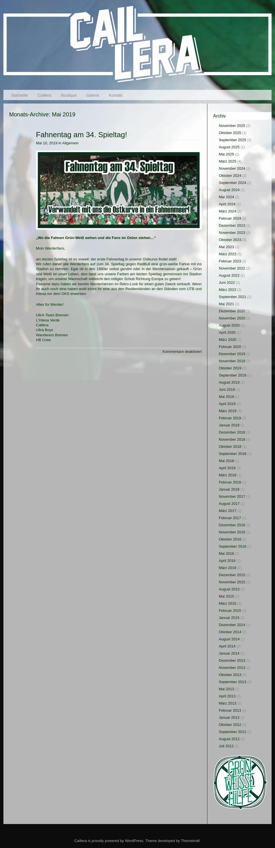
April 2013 (227, 696)
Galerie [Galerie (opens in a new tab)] (92, 95)
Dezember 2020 (232, 311)
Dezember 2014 (232, 625)
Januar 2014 (229, 653)
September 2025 (232, 140)
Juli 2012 (226, 746)
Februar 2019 (230, 418)
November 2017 (232, 496)
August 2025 (229, 147)
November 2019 (232, 361)
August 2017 (229, 503)
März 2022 (227, 290)
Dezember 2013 (232, 660)
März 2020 (227, 339)
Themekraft (190, 841)
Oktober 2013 (230, 675)
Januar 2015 (229, 618)
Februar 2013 (230, 710)
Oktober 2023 (230, 240)
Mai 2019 (226, 396)
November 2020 (232, 318)
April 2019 (227, 404)
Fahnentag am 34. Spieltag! (81, 134)
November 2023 (232, 232)
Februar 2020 (230, 347)
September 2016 (232, 546)
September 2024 (232, 183)
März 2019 (227, 411)
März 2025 (227, 161)
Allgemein (70, 143)
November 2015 (232, 582)
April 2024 (227, 204)
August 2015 (229, 589)
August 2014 (229, 639)
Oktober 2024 (230, 175)
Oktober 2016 (230, 539)
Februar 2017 (230, 518)
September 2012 (232, 732)
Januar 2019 (229, 425)
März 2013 (227, 703)
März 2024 (227, 211)
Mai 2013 (226, 689)
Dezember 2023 (232, 225)
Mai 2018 (226, 461)
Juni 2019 (227, 389)
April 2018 (227, 468)
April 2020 (227, 332)
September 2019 (232, 375)
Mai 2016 (226, 553)
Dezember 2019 (232, 354)
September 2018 (232, 454)
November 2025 (232, 126)
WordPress (134, 841)
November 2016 (232, 532)
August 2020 (229, 325)
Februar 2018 (230, 482)
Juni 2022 (227, 282)
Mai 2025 (226, 154)
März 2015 (227, 603)
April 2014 (227, 646)
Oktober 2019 (230, 368)
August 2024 (229, 190)
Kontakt (115, 95)
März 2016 (227, 568)
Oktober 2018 (230, 446)
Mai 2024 (226, 197)
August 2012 (229, 739)
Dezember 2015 (232, 575)
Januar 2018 (229, 489)
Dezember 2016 (232, 525)
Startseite (19, 95)
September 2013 (232, 682)
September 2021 (232, 297)
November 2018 (232, 439)
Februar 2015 (230, 610)
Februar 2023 (230, 261)
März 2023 (227, 254)
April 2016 (227, 560)
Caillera (44, 95)
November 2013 (232, 667)
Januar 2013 (229, 717)
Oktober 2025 (230, 133)
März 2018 (227, 475)
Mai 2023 (226, 247)
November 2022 (232, 268)
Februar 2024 (230, 218)
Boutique (69, 95)
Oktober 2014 (230, 632)
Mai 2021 (226, 304)
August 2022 (229, 275)
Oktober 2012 (230, 724)
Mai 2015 (226, 596)
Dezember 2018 (232, 432)
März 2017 (227, 511)
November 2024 (232, 168)
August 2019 (229, 382)
